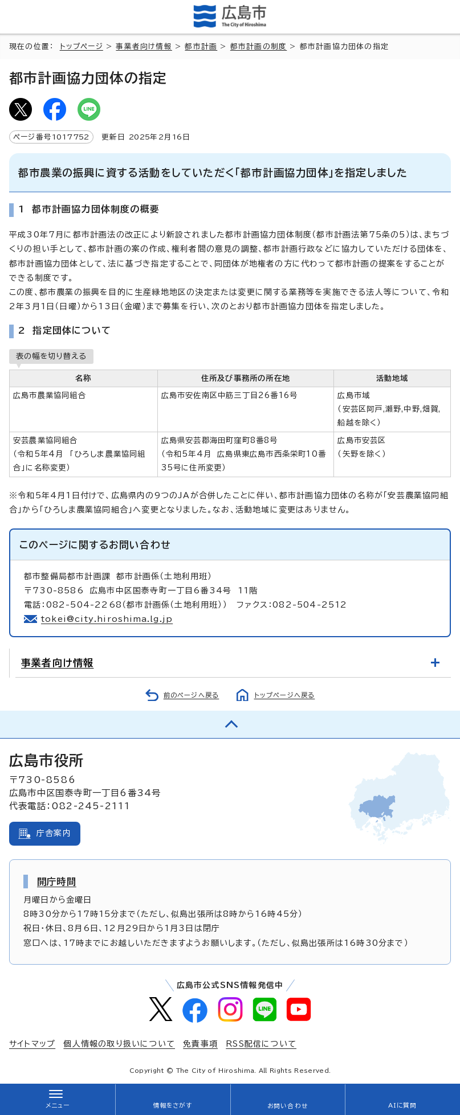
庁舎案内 (53, 833)
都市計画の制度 (258, 46)
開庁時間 (56, 881)
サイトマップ (32, 1044)
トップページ (81, 46)
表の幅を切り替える (51, 356)
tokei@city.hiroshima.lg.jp (107, 619)
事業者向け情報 (144, 46)
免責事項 (200, 1044)
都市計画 (201, 46)
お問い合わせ (287, 1106)
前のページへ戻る (191, 695)
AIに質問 (402, 1105)
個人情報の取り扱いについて (119, 1044)
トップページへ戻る (284, 695)
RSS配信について (261, 1044)
